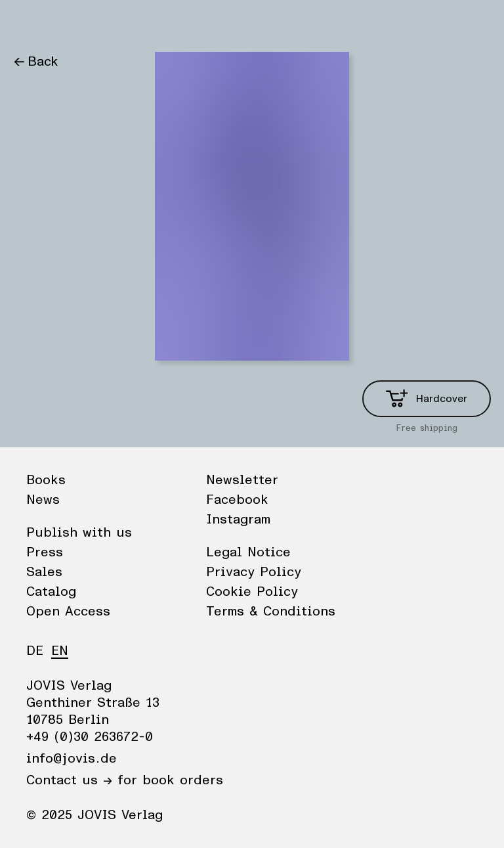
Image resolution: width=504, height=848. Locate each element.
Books (32, 23)
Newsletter (242, 480)
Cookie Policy (252, 591)
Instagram (238, 519)
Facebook (237, 499)
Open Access (68, 611)
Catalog (51, 591)
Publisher (138, 23)
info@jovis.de (71, 758)
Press (44, 552)
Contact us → (69, 780)
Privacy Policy (253, 572)
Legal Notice (248, 552)
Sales (44, 572)
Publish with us (79, 532)
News (81, 23)
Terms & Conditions (270, 611)
